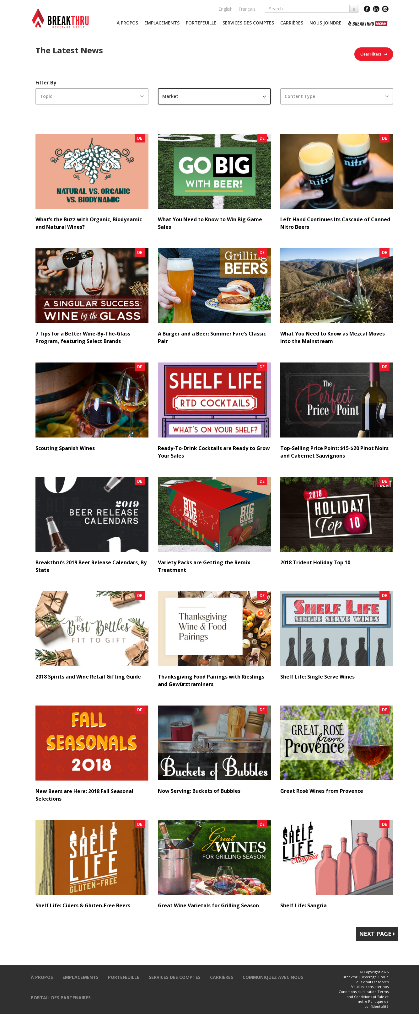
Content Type (300, 96)
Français (247, 9)
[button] (127, 23)
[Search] (307, 9)
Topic (46, 96)
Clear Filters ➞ (373, 54)
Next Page (377, 933)
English (225, 9)
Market (170, 96)
